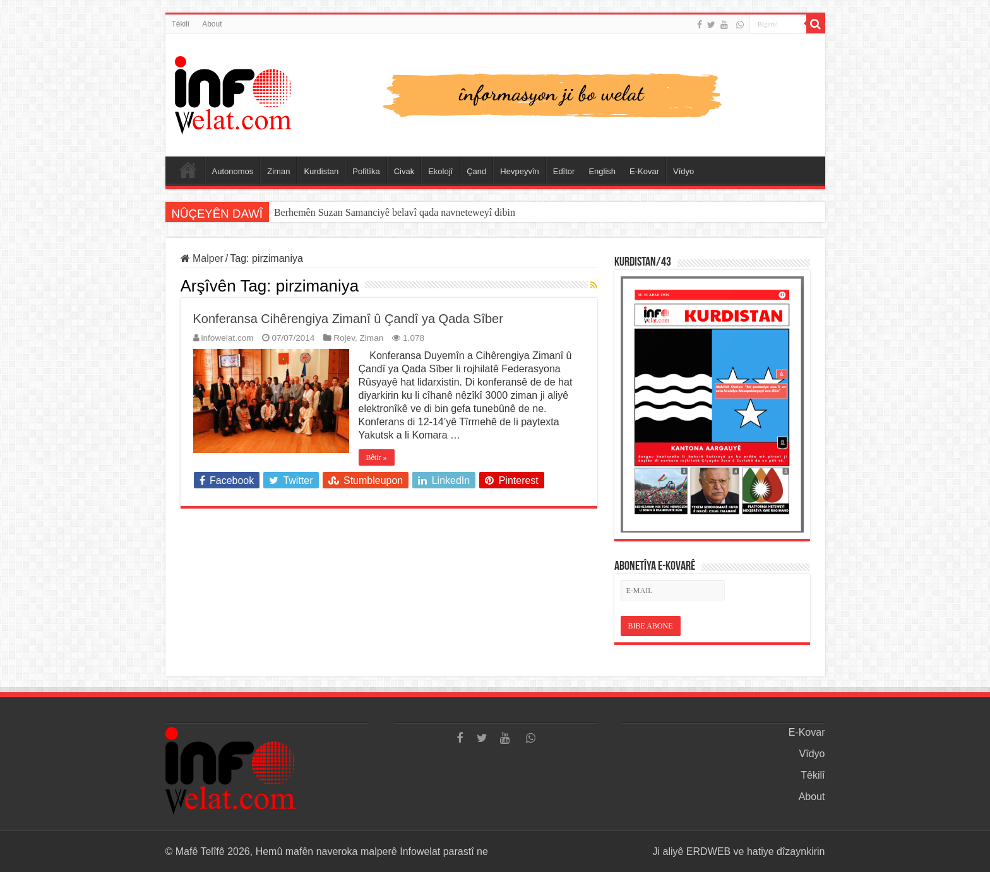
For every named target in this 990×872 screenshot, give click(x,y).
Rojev (344, 338)
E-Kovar (644, 171)
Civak (404, 171)
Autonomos (233, 171)
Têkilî (181, 24)
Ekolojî (440, 171)
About (212, 24)
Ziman (278, 171)
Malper (202, 258)
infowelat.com (227, 338)
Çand (476, 171)
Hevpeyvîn (519, 171)
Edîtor (564, 171)
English (602, 171)
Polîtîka (365, 171)
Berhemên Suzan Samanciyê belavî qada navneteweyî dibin (394, 212)
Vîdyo (683, 171)
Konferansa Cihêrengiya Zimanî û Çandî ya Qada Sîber (348, 319)
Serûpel (188, 169)
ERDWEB (708, 851)
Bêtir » (376, 457)
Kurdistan (321, 171)
